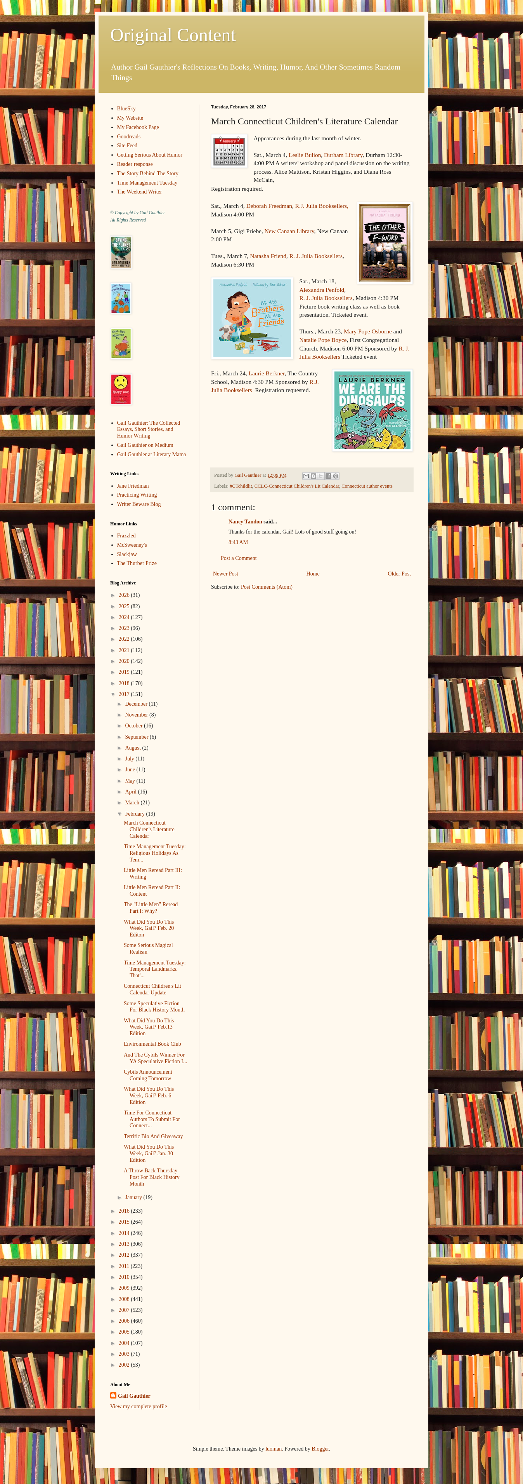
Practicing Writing (137, 495)
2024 (125, 617)
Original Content (173, 34)
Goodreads (129, 137)
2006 (125, 1321)
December (137, 704)
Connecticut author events (367, 486)
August (133, 748)
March (132, 803)
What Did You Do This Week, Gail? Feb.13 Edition (149, 1027)
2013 (125, 1244)
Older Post (399, 574)
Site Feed (127, 145)
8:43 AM (238, 542)
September (137, 737)
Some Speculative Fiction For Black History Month (154, 1007)
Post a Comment (239, 558)
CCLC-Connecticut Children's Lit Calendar (297, 486)
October (134, 726)
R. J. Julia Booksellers (316, 256)
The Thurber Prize (137, 563)
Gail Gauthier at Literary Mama (151, 454)
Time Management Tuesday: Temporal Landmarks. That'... (155, 969)
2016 (125, 1211)
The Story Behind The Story (147, 173)
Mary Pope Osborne (368, 331)
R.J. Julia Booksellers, (321, 205)
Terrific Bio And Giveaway (153, 1136)
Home (313, 574)
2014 (125, 1233)
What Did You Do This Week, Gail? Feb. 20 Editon (149, 928)
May (130, 781)
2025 (125, 606)
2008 (125, 1299)
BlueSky (126, 109)
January (134, 1197)
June (130, 770)
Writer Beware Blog (139, 504)
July (130, 759)
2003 (125, 1354)
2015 (125, 1222)
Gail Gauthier (134, 1396)
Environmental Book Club (152, 1044)
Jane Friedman (133, 486)
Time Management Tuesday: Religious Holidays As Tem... (155, 853)
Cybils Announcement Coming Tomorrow (148, 1075)
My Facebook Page (138, 127)
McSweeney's (132, 545)
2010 (125, 1277)
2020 (125, 661)
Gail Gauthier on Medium (145, 445)
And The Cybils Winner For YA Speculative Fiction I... (155, 1058)
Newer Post (225, 574)
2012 (125, 1255)
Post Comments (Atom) (267, 587)
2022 (125, 639)
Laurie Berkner (267, 373)
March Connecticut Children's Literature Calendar (149, 829)
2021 (125, 650)
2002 (125, 1365)
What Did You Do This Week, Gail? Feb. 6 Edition (149, 1095)
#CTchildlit (241, 486)
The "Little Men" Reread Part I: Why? (151, 908)
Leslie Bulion (305, 155)
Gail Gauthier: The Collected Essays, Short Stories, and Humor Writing (148, 429)
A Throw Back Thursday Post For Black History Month (152, 1177)
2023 (125, 628)
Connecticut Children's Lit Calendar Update (152, 989)
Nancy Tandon (245, 522)
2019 (125, 672)
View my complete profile (138, 1406)
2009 (125, 1288)
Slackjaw (127, 554)
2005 (125, 1332)
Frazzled (126, 536)
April (131, 792)
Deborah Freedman (269, 205)
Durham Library (343, 155)
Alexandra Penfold (321, 289)
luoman (273, 1449)
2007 (125, 1310)
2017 (125, 694)
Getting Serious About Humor (149, 155)
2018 (125, 683)
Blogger (320, 1449)
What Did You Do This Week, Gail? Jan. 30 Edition (149, 1153)
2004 (125, 1343)
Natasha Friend (268, 256)
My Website (130, 118)
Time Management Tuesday (147, 183)
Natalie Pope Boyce (322, 340)
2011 (125, 1266)
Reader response (135, 164)
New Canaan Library (289, 231)
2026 (125, 595)
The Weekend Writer (139, 192)
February (135, 814)
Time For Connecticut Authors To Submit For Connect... (152, 1119)
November (137, 715)
